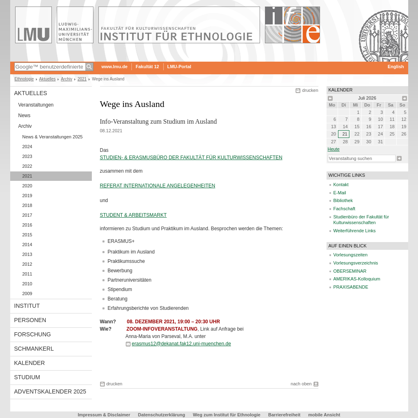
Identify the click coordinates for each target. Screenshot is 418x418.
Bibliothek (343, 200)
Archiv (66, 79)
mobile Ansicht (324, 414)
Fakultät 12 (147, 66)
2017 (27, 215)
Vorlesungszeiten (351, 254)
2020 (27, 185)
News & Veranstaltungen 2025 (52, 136)
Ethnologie (24, 79)
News (24, 115)
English (396, 66)
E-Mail (340, 192)
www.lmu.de (115, 66)
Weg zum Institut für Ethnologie (226, 414)
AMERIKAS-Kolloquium (357, 278)
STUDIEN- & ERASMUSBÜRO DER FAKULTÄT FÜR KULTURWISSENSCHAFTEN (191, 157)
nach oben (301, 383)
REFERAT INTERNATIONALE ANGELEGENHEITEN (158, 186)
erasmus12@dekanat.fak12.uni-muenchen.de (181, 344)
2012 (27, 264)
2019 (27, 195)
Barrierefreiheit (285, 414)
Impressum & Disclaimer (104, 414)
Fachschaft (345, 208)
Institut (27, 305)
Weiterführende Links (355, 230)
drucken (310, 90)
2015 (27, 234)
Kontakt (341, 184)
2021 (82, 79)
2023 (27, 156)
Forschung (32, 334)
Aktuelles (47, 79)
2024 (27, 146)
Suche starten (399, 158)
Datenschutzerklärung (161, 414)
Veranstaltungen (36, 105)
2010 (27, 283)
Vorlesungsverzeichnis (356, 262)
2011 (27, 273)
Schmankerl (34, 348)
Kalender (29, 363)
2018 (27, 205)
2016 (27, 224)
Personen (30, 320)
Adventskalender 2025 (50, 391)
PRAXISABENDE (351, 287)
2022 (27, 166)
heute (334, 149)
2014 (27, 244)
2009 (27, 293)
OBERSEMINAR (350, 271)
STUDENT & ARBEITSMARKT (133, 215)
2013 (27, 254)
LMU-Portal (179, 66)
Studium (27, 377)
